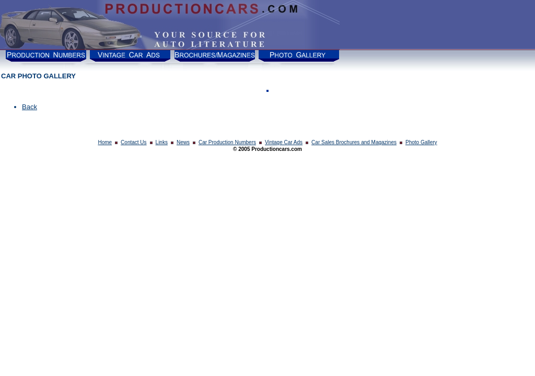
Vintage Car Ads (284, 142)
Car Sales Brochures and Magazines (354, 142)
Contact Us (133, 142)
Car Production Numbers (227, 142)
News (183, 142)
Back (29, 107)
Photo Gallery (421, 142)
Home (105, 142)
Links (162, 142)
